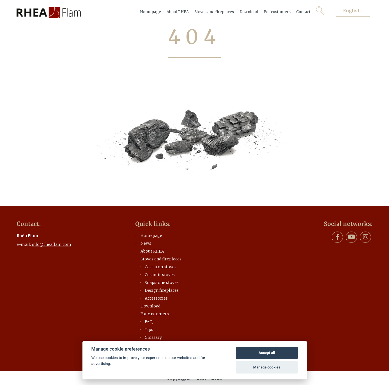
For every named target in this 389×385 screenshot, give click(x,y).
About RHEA (178, 12)
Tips (149, 329)
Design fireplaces (162, 290)
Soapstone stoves (162, 282)
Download (249, 12)
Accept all (267, 353)
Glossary (153, 337)
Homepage (150, 12)
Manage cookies (266, 367)
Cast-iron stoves (160, 266)
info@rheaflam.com (51, 244)
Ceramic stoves (160, 274)
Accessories (156, 298)
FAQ (149, 321)
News (146, 243)
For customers (277, 12)
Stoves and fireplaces (214, 12)
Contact (303, 12)
